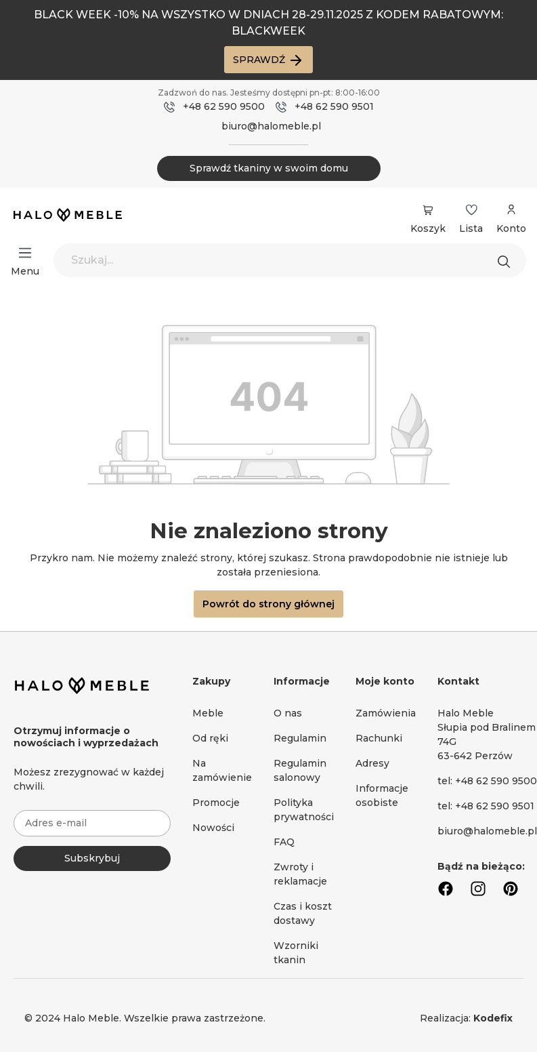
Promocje (216, 802)
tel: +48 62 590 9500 (487, 781)
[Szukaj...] (289, 260)
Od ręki (210, 738)
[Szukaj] (507, 260)
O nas (288, 713)
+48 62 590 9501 (334, 106)
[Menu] (25, 252)
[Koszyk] (428, 210)
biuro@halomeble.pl (271, 126)
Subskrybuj (92, 858)
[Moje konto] (511, 216)
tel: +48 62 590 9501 (485, 806)
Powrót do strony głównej (268, 604)
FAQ (284, 842)
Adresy (372, 763)
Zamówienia (386, 713)
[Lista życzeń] (471, 210)
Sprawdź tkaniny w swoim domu (269, 168)
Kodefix (493, 1018)
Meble (207, 713)
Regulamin (300, 738)
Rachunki (379, 738)
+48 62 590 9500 (224, 106)
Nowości (213, 828)
